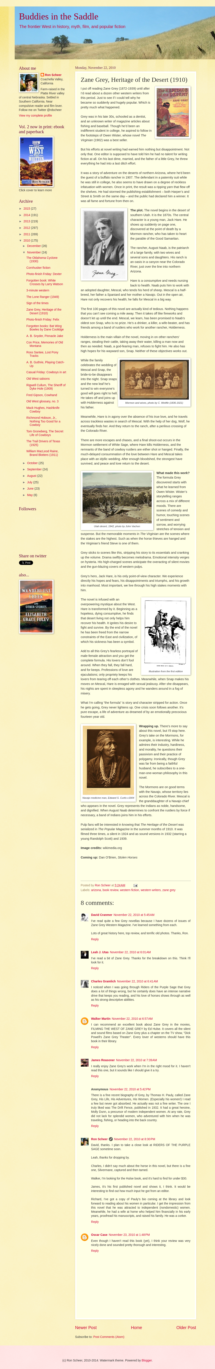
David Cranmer (101, 915)
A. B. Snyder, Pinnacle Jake (44, 336)
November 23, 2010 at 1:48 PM (129, 1234)
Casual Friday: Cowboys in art (46, 372)
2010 (27, 240)
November (34, 252)
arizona (96, 890)
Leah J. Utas (100, 952)
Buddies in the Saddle (58, 16)
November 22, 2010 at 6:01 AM (130, 952)
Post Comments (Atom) (108, 1337)
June (30, 488)
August (32, 475)
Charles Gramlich (103, 981)
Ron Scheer (99, 1139)
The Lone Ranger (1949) (42, 297)
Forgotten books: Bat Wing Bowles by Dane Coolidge (45, 327)
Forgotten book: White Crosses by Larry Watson (44, 282)
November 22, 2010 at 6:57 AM (132, 1018)
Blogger (147, 1360)
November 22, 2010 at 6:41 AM (137, 981)
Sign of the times (37, 303)
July (30, 482)
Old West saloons (38, 378)
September (34, 469)
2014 (27, 215)
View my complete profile (35, 115)
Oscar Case (99, 1234)
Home (136, 1327)
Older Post (186, 1327)
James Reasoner (103, 1060)
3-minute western (37, 290)
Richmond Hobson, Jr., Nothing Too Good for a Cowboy (43, 421)
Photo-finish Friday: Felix (42, 319)
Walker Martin (101, 1018)
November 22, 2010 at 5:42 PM (130, 1089)
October (32, 463)
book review (110, 890)
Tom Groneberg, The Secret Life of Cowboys (44, 433)
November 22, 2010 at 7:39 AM (136, 1060)
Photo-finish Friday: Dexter (44, 274)
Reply (95, 939)
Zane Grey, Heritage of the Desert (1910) (43, 311)
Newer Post (86, 1327)
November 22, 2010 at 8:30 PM (134, 1139)
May (30, 495)
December (34, 246)
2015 (27, 208)
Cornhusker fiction (38, 267)
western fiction (129, 890)
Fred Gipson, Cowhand (41, 395)
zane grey (169, 890)
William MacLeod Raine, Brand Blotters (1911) (42, 453)
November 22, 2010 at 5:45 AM (134, 915)
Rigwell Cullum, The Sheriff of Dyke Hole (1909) (45, 387)
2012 (27, 227)
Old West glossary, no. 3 (42, 401)
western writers (151, 890)
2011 (27, 234)
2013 (27, 221)
